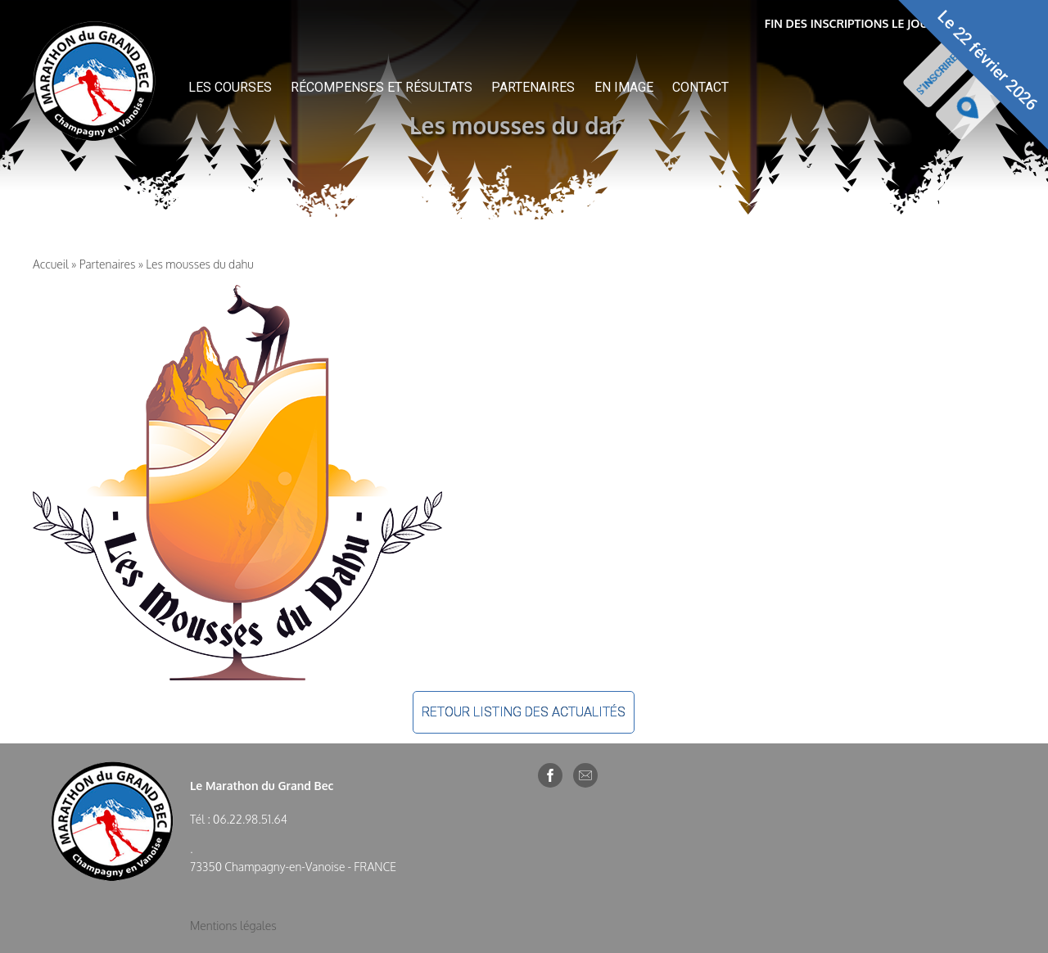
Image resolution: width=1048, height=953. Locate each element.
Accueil (51, 264)
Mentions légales (233, 926)
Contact (700, 87)
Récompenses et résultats (381, 87)
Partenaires (533, 87)
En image (623, 87)
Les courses (230, 87)
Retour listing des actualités (524, 712)
